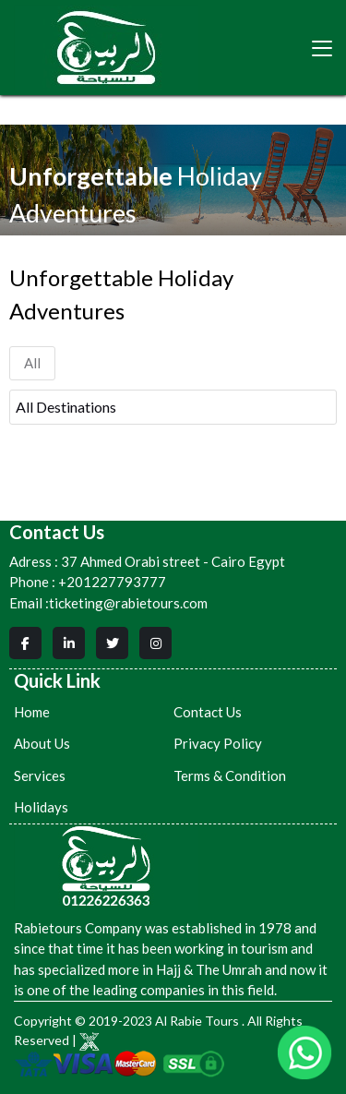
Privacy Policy (217, 743)
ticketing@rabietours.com (128, 603)
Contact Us (207, 711)
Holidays (41, 807)
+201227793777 (112, 581)
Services (40, 775)
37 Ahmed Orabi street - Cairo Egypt (147, 561)
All (32, 363)
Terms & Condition (229, 775)
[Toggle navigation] (322, 48)
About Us (42, 743)
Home (32, 711)
